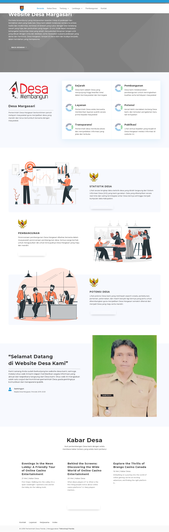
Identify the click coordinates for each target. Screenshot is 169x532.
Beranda (40, 8)
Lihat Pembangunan (31, 253)
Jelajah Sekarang (102, 312)
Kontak (104, 8)
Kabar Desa (52, 8)
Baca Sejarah (18, 47)
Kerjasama (44, 522)
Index (54, 522)
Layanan (33, 522)
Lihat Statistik (101, 206)
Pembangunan (92, 8)
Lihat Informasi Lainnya (82, 507)
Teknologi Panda (66, 529)
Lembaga (76, 8)
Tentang (63, 8)
